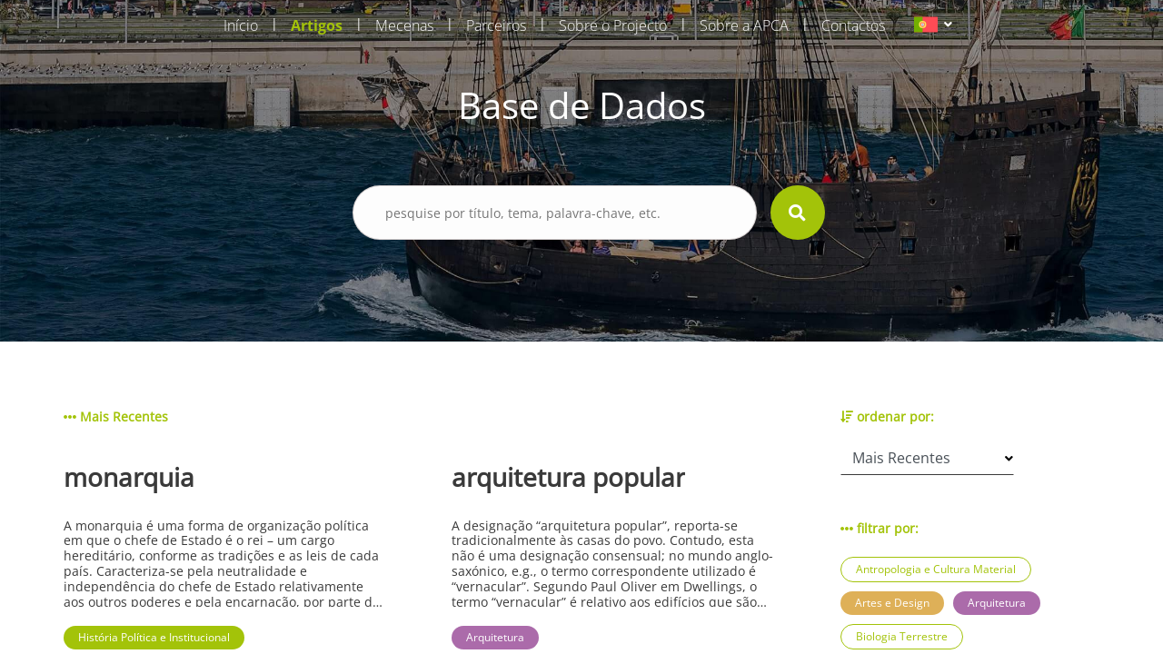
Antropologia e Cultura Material (936, 569)
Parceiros (496, 25)
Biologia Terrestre (902, 636)
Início (241, 25)
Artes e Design (892, 602)
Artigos (317, 25)
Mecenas (404, 25)
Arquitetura (997, 602)
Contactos (853, 25)
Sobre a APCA (744, 25)
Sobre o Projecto (613, 25)
